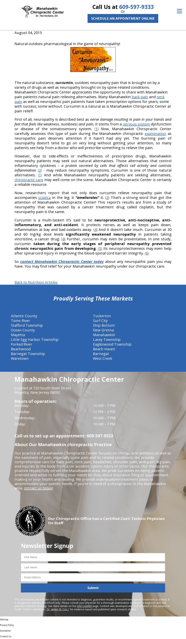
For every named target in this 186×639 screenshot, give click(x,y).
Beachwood (21, 348)
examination (155, 133)
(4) (95, 229)
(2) (40, 170)
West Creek (102, 358)
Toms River (20, 320)
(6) (147, 253)
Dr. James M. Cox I (57, 609)
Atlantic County (24, 315)
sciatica (44, 197)
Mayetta (18, 334)
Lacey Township (107, 339)
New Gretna (103, 330)
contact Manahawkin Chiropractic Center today (62, 261)
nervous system (136, 124)
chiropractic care (29, 179)
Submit (93, 588)
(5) (100, 248)
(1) (96, 128)
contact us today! (38, 488)
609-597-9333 (136, 7)
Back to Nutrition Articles (36, 282)
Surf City (100, 320)
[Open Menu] (179, 11)
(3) (107, 197)
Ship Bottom (104, 325)
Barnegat (101, 353)
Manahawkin (104, 334)
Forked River (21, 344)
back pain (140, 96)
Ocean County (23, 330)
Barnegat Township (28, 353)
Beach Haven (104, 348)
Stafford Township (27, 325)
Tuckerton (102, 315)
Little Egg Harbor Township (34, 339)
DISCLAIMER (84, 606)
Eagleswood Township (112, 344)
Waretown (20, 358)
